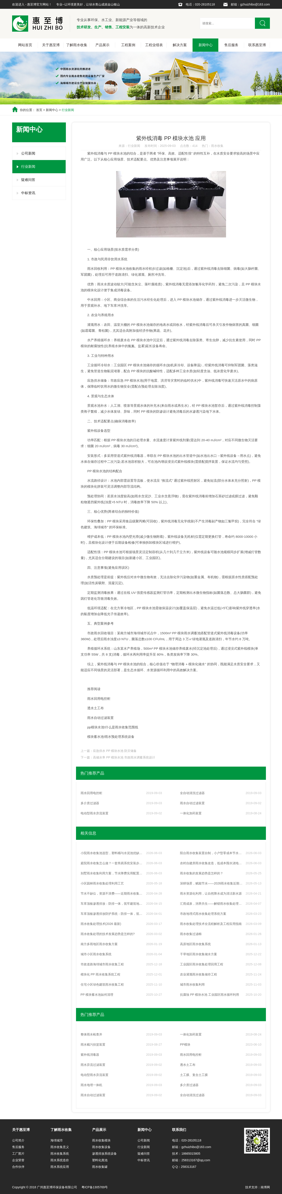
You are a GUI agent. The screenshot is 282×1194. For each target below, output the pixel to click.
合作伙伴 (18, 1166)
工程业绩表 (154, 45)
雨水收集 (217, 146)
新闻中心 (206, 45)
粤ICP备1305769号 (95, 1187)
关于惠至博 (51, 45)
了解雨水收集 (76, 45)
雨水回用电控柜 (98, 698)
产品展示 (102, 45)
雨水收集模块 (101, 1140)
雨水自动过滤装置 (100, 718)
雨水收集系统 (59, 1153)
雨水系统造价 (59, 1160)
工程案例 (128, 45)
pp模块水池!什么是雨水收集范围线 (112, 727)
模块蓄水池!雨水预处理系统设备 (110, 736)
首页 (39, 110)
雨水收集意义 (59, 1147)
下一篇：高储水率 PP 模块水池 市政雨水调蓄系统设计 (118, 757)
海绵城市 (56, 1140)
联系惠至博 (257, 45)
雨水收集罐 (100, 1166)
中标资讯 (28, 193)
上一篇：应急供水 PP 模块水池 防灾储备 (109, 751)
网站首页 (25, 45)
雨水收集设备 (101, 1147)
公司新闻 (28, 153)
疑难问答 (28, 180)
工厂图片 (18, 1153)
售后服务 (231, 45)
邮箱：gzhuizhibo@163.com (250, 4)
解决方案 (180, 45)
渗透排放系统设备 (104, 1153)
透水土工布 (95, 708)
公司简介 (18, 1140)
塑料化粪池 (100, 1160)
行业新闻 (68, 110)
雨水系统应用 (59, 1166)
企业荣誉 (18, 1160)
